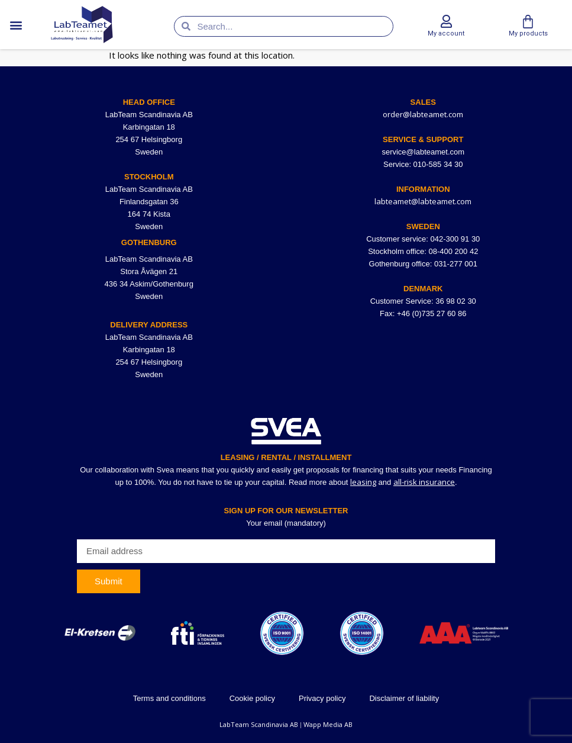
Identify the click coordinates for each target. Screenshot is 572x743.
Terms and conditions (169, 698)
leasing (363, 482)
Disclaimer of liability (404, 698)
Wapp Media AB (328, 724)
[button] (15, 24)
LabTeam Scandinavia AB (258, 724)
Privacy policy (322, 698)
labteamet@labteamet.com (422, 201)
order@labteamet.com (423, 114)
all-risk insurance (424, 482)
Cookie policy (252, 698)
